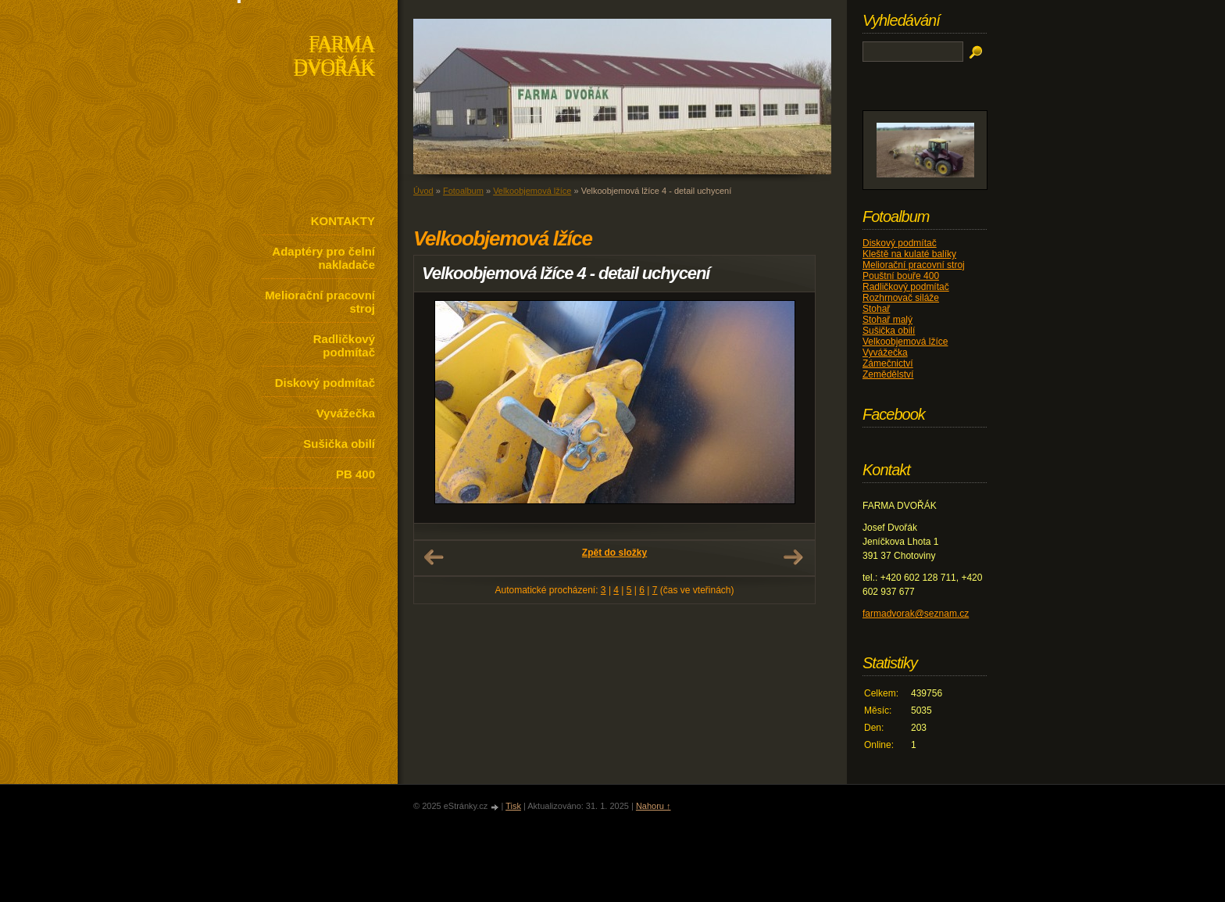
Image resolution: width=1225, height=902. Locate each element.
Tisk (513, 806)
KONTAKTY (343, 220)
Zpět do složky (614, 552)
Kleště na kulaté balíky (909, 254)
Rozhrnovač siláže (900, 297)
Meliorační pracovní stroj (320, 301)
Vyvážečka (345, 413)
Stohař (876, 308)
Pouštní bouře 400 (900, 275)
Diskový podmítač (325, 382)
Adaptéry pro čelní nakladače (323, 258)
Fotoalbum (463, 190)
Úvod (423, 190)
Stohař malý (887, 319)
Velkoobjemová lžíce (532, 190)
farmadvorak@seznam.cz (915, 613)
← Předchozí (433, 557)
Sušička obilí (339, 443)
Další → (793, 557)
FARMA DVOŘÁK (334, 57)
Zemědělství (887, 374)
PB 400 (355, 474)
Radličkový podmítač (344, 345)
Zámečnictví (887, 363)
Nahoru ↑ (653, 806)
